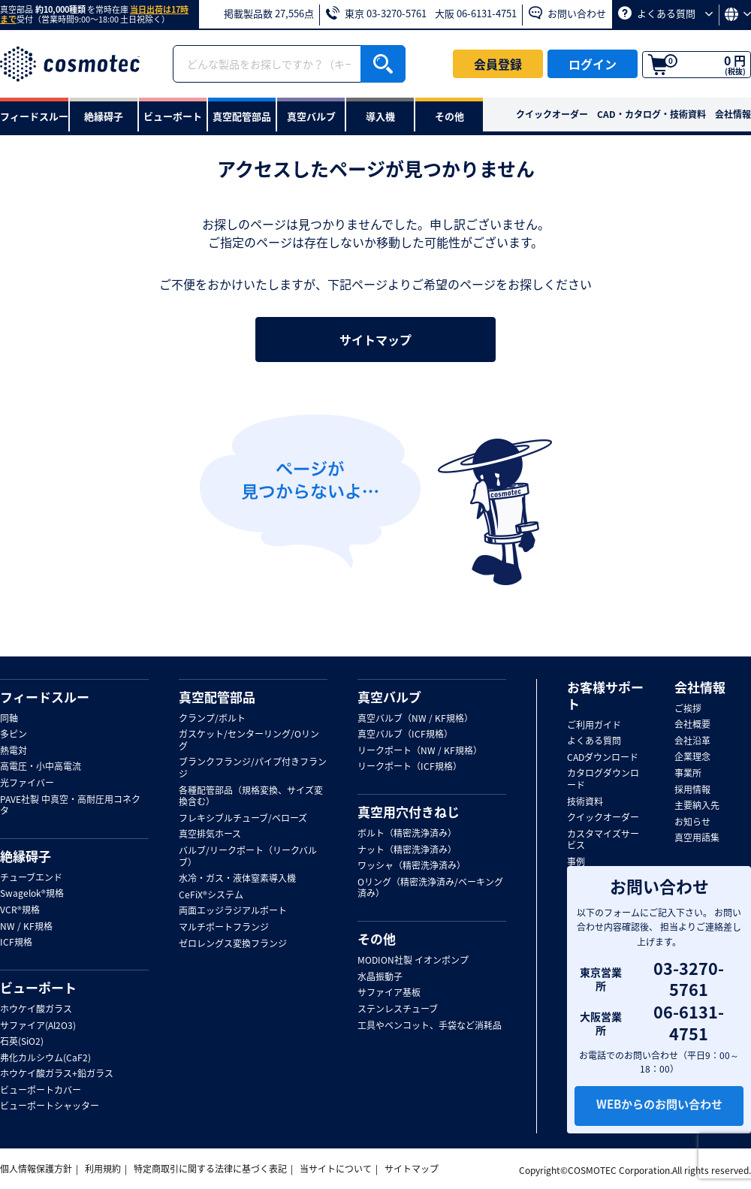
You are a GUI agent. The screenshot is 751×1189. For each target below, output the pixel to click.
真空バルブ (389, 697)
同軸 (9, 719)
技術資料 (585, 802)
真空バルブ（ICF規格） (405, 735)
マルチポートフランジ (224, 928)
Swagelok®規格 (32, 894)
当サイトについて (336, 1168)
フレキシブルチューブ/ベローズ (243, 819)
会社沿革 (692, 741)
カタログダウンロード (603, 779)
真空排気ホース (210, 834)
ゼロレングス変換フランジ (233, 944)
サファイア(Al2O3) (38, 1026)
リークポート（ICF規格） (409, 767)
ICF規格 (16, 943)
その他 (376, 939)
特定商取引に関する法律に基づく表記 (210, 1168)
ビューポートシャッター (49, 1106)
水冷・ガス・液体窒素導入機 (237, 879)
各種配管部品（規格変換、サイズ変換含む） (251, 796)
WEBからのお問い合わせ (659, 1106)
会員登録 (498, 64)
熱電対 (13, 751)
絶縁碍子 (25, 856)
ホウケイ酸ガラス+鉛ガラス (56, 1074)
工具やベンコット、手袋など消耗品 (429, 1026)
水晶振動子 (380, 977)
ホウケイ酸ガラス (36, 1009)
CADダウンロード (602, 758)
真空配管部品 (217, 697)
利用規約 (103, 1168)
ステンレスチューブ (397, 1009)
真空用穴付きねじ (408, 812)
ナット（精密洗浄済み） (407, 850)
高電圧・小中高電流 (40, 767)
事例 (576, 862)
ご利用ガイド (594, 726)
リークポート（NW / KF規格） (419, 751)
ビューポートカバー (40, 1091)
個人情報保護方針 (36, 1168)
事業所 (687, 774)
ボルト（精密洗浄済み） (407, 834)
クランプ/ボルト (212, 719)
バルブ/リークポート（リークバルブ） (248, 856)
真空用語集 (696, 838)
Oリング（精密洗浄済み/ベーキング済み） (430, 888)
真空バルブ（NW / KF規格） (415, 719)
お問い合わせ (567, 13)
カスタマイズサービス (603, 840)
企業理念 (692, 757)
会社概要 (692, 725)
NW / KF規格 (26, 927)
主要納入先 (696, 806)
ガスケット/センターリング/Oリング (249, 740)
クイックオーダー (552, 114)
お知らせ (692, 822)
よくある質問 (665, 13)
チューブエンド (31, 878)
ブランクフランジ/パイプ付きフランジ (253, 768)
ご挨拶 (687, 709)
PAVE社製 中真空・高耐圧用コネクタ (70, 805)
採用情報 (692, 790)
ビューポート (38, 987)
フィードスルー (44, 697)
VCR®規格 (20, 910)
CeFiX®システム (211, 895)
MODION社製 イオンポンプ (413, 961)
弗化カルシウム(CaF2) (45, 1058)
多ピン (13, 735)
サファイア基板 (389, 993)
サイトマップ (375, 339)
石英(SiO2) (22, 1042)
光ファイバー (27, 783)
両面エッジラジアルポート (233, 911)
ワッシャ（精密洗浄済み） (411, 866)
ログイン (593, 64)
